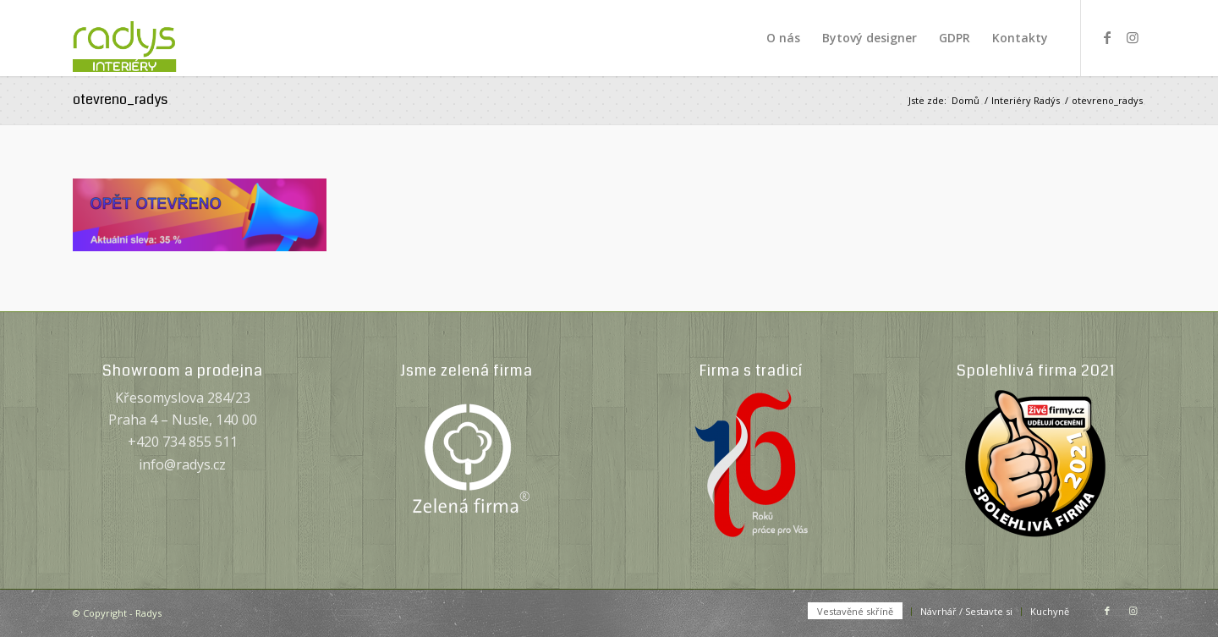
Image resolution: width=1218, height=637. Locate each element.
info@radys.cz (182, 464)
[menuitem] (783, 38)
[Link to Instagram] (1132, 37)
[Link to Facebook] (1107, 37)
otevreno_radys (120, 99)
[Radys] (142, 38)
